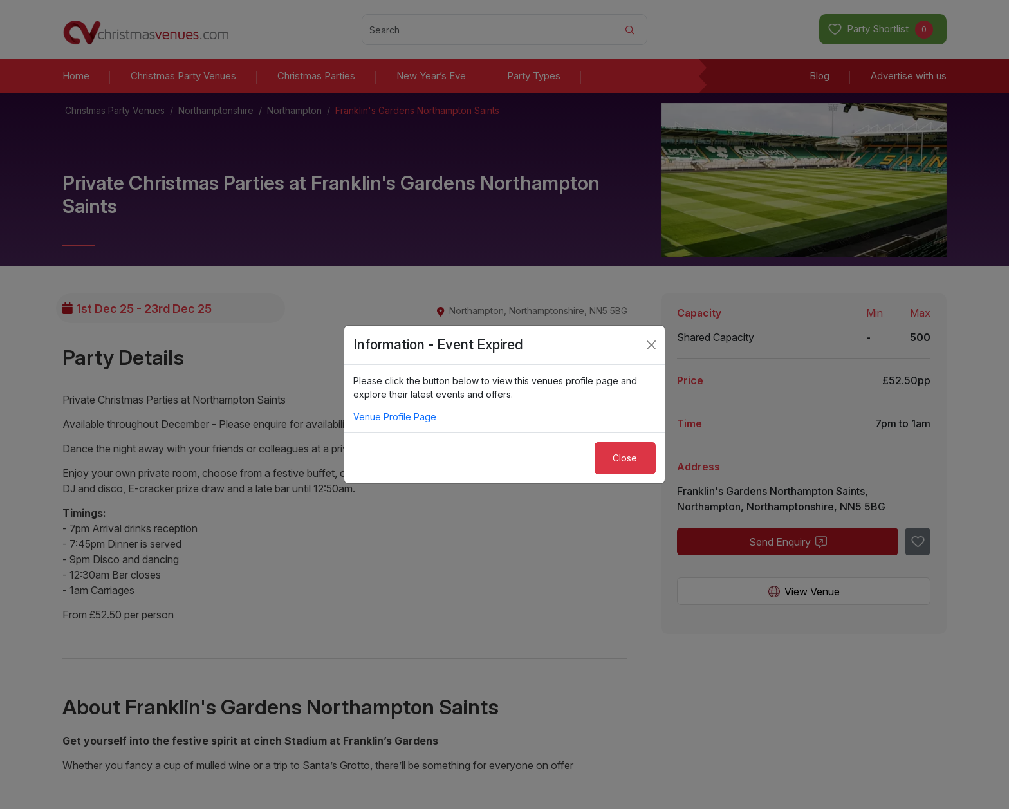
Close (625, 457)
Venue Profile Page (394, 416)
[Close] (651, 345)
